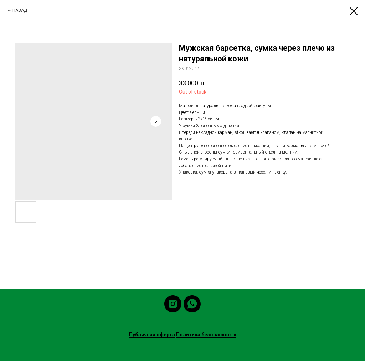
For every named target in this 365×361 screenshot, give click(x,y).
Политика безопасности (206, 334)
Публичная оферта (152, 334)
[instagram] (172, 303)
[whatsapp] (192, 303)
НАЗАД (19, 10)
